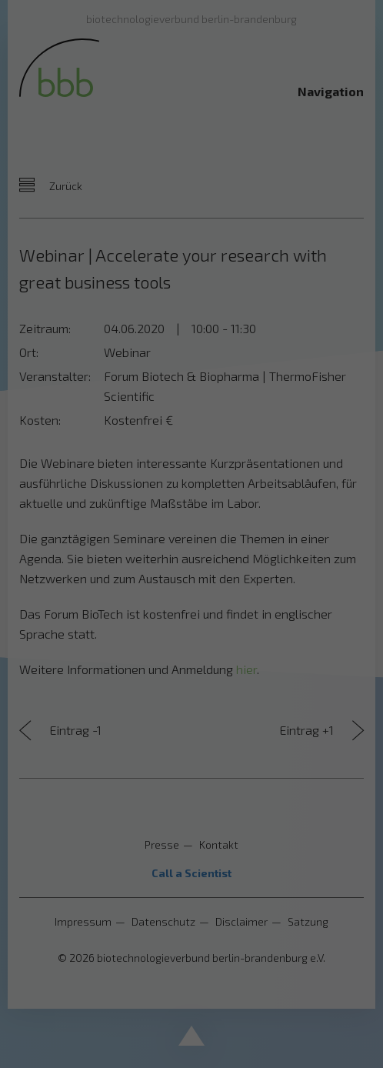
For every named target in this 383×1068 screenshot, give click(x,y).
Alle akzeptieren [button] (192, 600)
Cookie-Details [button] (122, 769)
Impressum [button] (269, 769)
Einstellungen (46, 511)
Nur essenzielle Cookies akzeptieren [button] (191, 691)
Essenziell (48, 545)
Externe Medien (312, 545)
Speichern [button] (191, 645)
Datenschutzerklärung (67, 496)
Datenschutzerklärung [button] (199, 769)
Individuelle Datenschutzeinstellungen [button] (192, 736)
